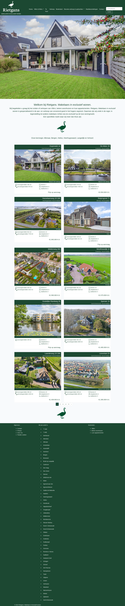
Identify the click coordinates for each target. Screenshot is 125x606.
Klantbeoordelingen (92, 9)
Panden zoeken (21, 435)
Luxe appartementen (98, 432)
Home (31, 9)
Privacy (19, 430)
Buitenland (59, 9)
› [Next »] (71, 404)
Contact (19, 428)
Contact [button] (101, 9)
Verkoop (52, 9)
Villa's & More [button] (38, 9)
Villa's (93, 428)
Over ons (20, 432)
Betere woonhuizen (97, 430)
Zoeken (109, 12)
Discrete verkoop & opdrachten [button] (73, 9)
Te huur (46, 10)
